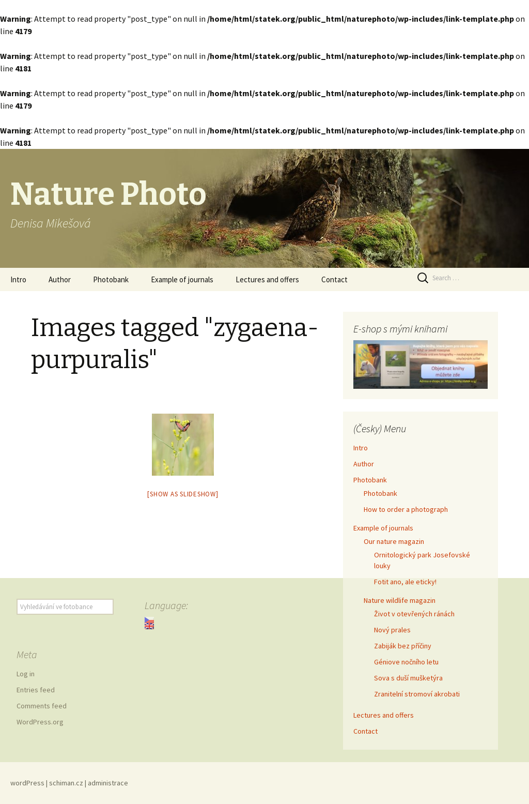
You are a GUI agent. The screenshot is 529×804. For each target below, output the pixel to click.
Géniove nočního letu (406, 661)
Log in (26, 673)
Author (60, 279)
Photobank (111, 279)
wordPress (27, 782)
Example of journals (182, 279)
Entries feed (36, 689)
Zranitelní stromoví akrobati (417, 694)
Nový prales (392, 629)
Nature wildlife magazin (399, 600)
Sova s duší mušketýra (408, 677)
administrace (108, 782)
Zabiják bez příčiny (402, 645)
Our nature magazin (394, 541)
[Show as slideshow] (182, 494)
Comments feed (42, 705)
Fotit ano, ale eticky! (405, 581)
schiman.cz (66, 782)
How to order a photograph (406, 509)
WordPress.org (40, 721)
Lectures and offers (267, 279)
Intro (18, 279)
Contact (334, 279)
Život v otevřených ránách (414, 613)
